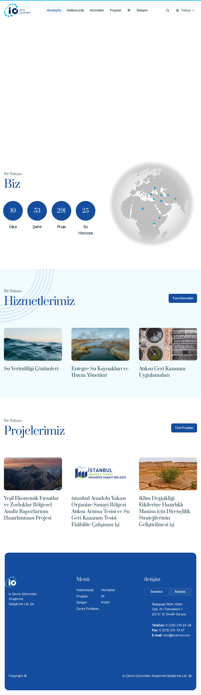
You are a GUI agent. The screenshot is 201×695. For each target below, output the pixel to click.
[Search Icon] (167, 10)
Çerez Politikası (87, 609)
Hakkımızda (84, 590)
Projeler (82, 596)
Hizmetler (108, 590)
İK (103, 596)
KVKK (105, 602)
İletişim (81, 602)
